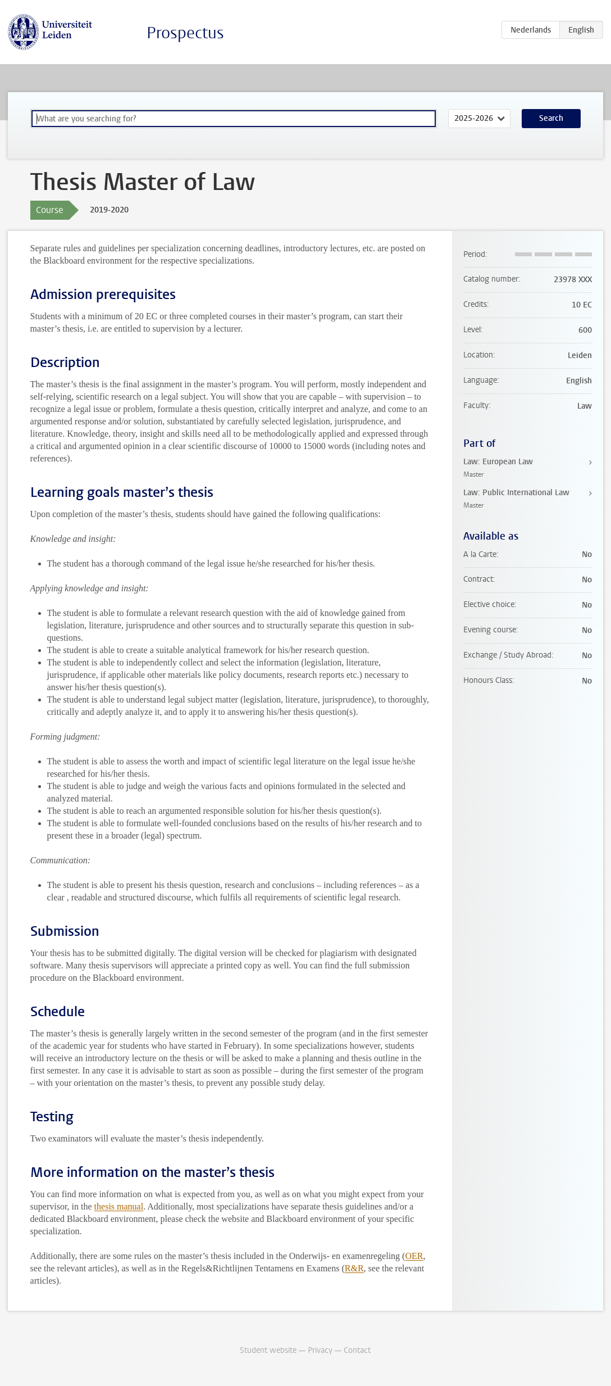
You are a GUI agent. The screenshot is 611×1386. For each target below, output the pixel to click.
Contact (357, 1350)
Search (551, 118)
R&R (354, 1268)
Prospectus (185, 32)
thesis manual (119, 1206)
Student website (268, 1350)
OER (414, 1256)
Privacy (320, 1350)
